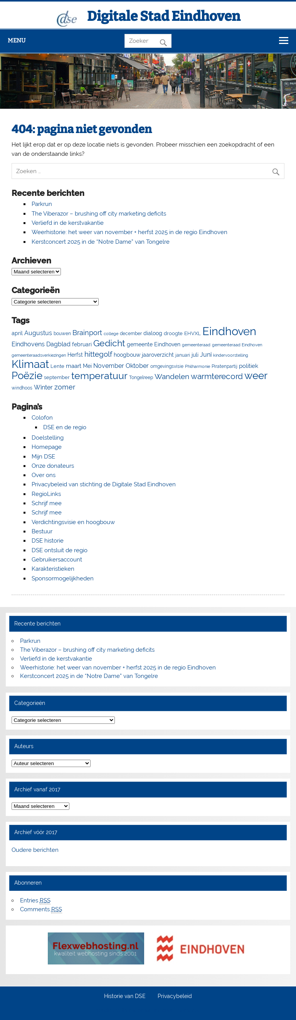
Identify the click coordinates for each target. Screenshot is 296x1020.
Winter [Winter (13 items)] (43, 387)
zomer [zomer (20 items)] (64, 387)
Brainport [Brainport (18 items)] (87, 333)
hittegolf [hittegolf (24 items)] (98, 354)
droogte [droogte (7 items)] (173, 333)
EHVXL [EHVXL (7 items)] (192, 333)
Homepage (47, 446)
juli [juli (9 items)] (195, 355)
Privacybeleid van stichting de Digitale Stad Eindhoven (104, 484)
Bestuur (42, 531)
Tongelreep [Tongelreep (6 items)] (141, 377)
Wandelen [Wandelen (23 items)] (172, 376)
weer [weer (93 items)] (255, 375)
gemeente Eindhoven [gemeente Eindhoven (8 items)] (153, 344)
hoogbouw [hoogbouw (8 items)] (127, 355)
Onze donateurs (53, 465)
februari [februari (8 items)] (82, 344)
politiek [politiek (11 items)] (248, 365)
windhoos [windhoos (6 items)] (22, 388)
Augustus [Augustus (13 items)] (38, 333)
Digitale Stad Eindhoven (163, 16)
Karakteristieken (53, 568)
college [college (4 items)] (111, 333)
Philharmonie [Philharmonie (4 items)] (197, 366)
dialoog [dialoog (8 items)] (152, 333)
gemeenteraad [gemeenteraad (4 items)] (196, 344)
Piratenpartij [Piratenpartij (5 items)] (224, 366)
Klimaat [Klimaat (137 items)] (30, 364)
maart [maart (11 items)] (73, 365)
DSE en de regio (64, 427)
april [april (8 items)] (17, 333)
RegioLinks (46, 494)
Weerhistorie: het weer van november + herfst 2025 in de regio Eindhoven (129, 232)
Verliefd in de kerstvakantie (68, 222)
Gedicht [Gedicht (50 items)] (109, 343)
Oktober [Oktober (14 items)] (137, 365)
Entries (35, 900)
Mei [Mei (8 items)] (87, 366)
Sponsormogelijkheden (63, 578)
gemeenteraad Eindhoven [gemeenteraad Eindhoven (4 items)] (237, 344)
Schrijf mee (47, 503)
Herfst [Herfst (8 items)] (75, 355)
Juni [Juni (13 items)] (206, 354)
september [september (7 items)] (57, 377)
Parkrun (42, 204)
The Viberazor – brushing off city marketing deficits (99, 213)
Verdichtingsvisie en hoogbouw (73, 522)
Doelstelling (48, 437)
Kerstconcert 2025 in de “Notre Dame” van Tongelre (101, 241)
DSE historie (48, 540)
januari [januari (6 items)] (182, 355)
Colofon (42, 417)
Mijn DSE (43, 456)
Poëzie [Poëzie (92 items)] (27, 375)
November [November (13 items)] (108, 365)
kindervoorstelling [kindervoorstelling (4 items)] (230, 355)
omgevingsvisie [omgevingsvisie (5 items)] (166, 366)
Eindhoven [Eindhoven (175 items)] (229, 331)
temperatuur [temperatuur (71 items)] (99, 375)
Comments (41, 909)
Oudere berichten (35, 849)
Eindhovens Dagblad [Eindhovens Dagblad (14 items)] (41, 344)
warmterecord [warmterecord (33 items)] (217, 376)
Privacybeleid (175, 996)
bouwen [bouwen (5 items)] (62, 333)
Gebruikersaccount (57, 559)
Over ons (44, 475)
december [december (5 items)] (131, 333)
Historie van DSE (125, 996)
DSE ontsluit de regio (59, 550)
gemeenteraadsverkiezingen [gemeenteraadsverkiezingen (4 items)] (39, 355)
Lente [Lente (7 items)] (57, 366)
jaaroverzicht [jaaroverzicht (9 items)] (158, 355)
